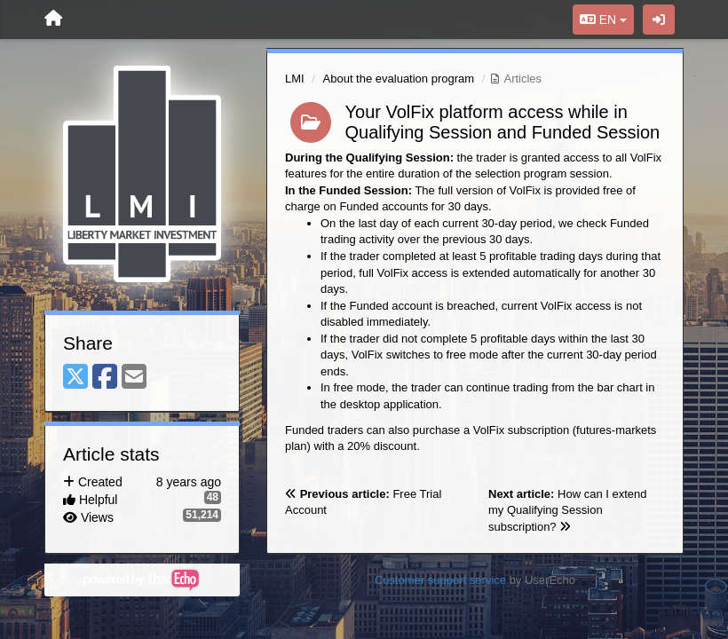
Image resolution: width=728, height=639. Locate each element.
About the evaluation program (399, 78)
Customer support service (440, 580)
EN (603, 19)
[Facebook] (104, 377)
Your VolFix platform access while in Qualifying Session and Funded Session (503, 122)
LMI (295, 78)
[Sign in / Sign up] (659, 19)
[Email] (134, 377)
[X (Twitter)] (75, 377)
